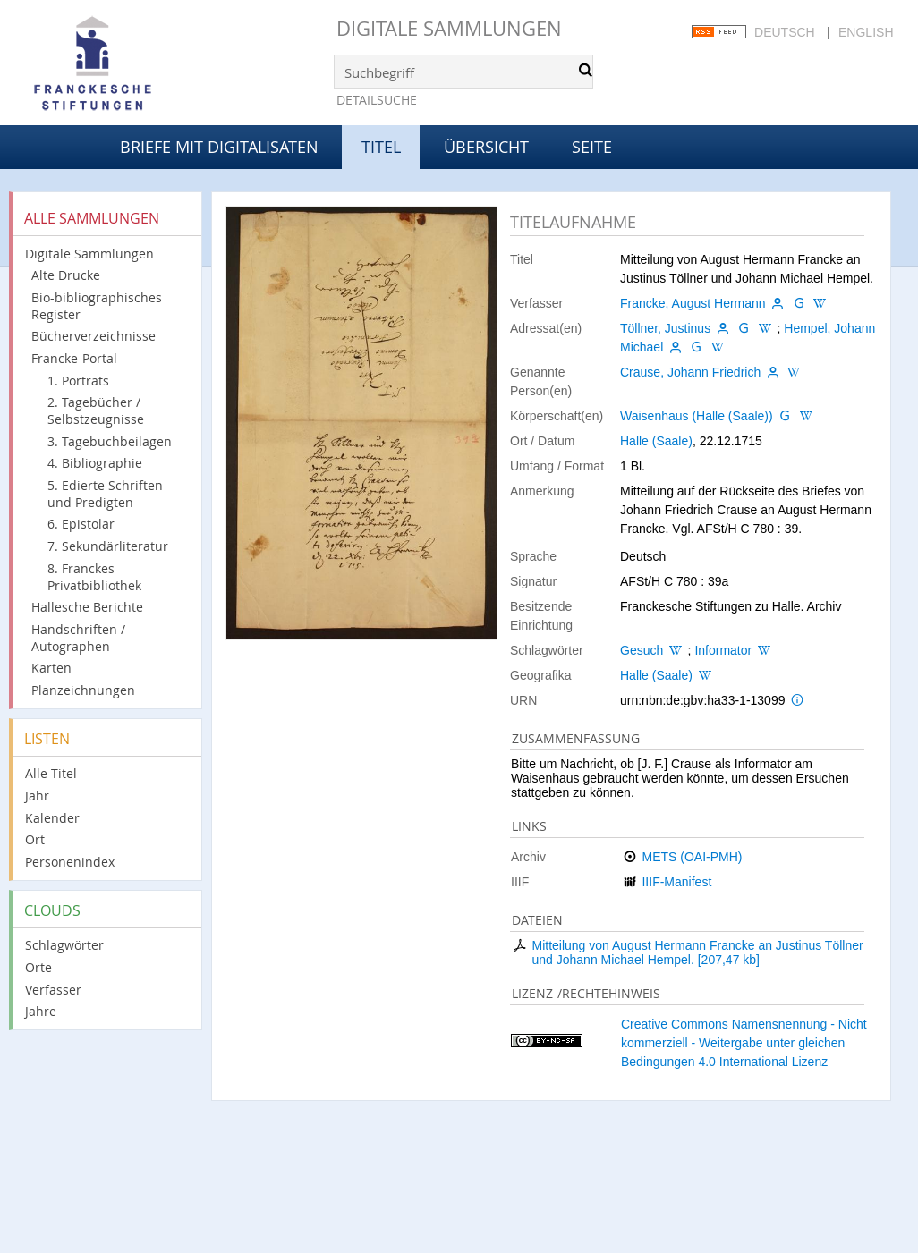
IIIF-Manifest (676, 882)
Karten (51, 667)
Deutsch (784, 32)
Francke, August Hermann (693, 303)
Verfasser (53, 989)
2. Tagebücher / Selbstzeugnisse (95, 411)
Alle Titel (51, 773)
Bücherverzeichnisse (93, 335)
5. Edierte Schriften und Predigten (105, 494)
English (865, 32)
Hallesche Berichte (87, 606)
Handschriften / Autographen (78, 638)
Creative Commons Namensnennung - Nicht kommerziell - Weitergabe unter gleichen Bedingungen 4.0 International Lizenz (744, 1043)
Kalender (52, 817)
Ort (35, 839)
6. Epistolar (81, 523)
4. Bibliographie (94, 462)
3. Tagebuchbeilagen (109, 441)
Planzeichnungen (83, 690)
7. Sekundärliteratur (107, 546)
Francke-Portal (74, 358)
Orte (38, 967)
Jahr (37, 795)
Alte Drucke (65, 275)
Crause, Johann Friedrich (690, 372)
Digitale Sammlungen (449, 28)
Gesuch (641, 650)
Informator (723, 650)
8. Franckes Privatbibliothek (94, 577)
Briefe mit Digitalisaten (219, 146)
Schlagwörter (64, 944)
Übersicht (486, 146)
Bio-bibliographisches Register (96, 306)
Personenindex (70, 861)
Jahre (40, 1011)
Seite (592, 146)
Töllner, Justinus (665, 328)
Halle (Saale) (656, 441)
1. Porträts (78, 380)
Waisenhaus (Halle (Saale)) (696, 416)
